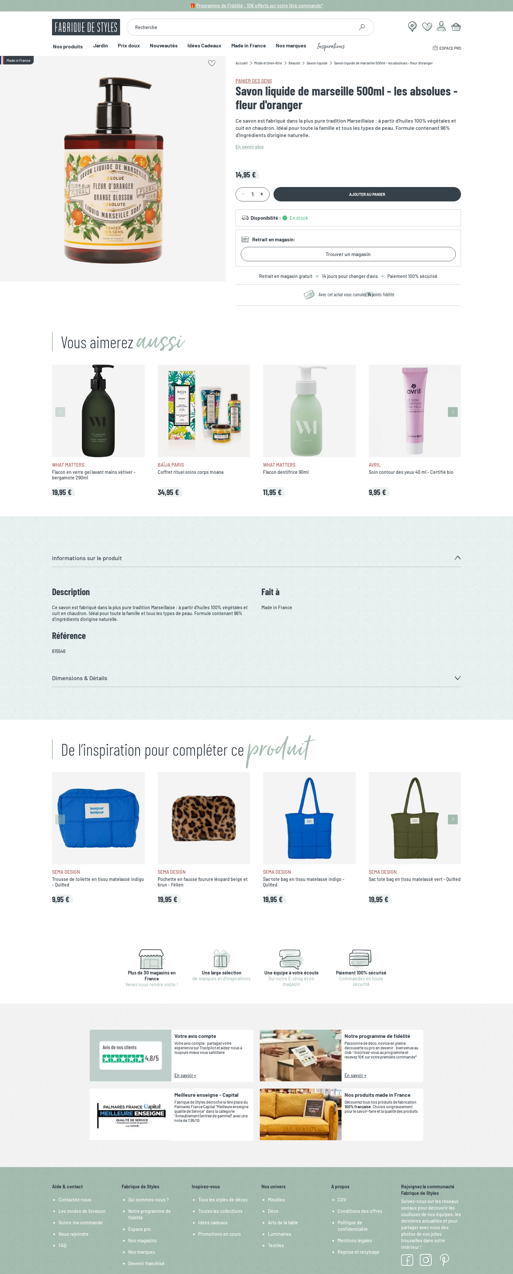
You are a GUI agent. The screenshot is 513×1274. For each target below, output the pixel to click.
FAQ (62, 1245)
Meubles (276, 1199)
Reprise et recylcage (359, 1252)
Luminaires (279, 1234)
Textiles (276, 1245)
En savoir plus (250, 146)
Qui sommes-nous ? (148, 1199)
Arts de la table (283, 1222)
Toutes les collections (220, 1211)
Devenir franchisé (146, 1263)
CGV (342, 1199)
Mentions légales (355, 1240)
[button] (256, 558)
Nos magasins (142, 1240)
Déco (273, 1211)
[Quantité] (252, 194)
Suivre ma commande (81, 1222)
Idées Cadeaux (203, 45)
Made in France (247, 45)
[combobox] (240, 27)
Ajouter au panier (367, 194)
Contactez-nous (75, 1199)
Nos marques (289, 45)
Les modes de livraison (82, 1211)
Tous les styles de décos (223, 1199)
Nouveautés (162, 45)
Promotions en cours (219, 1234)
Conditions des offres (360, 1211)
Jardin (99, 45)
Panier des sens (254, 81)
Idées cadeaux (213, 1222)
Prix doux (127, 45)
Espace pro (139, 1229)
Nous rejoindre (74, 1234)
